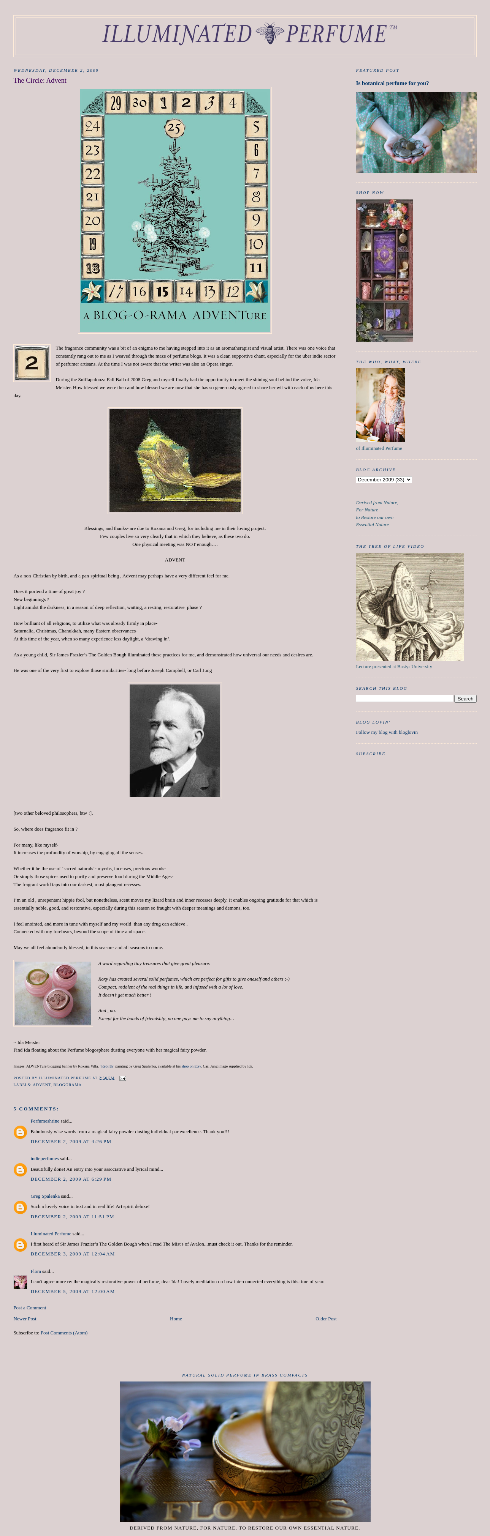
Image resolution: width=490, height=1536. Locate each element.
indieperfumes (44, 1158)
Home (176, 1319)
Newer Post (24, 1319)
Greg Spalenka (45, 1196)
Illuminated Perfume (50, 1233)
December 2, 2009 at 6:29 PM (70, 1179)
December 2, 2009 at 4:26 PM (70, 1141)
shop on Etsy (191, 1066)
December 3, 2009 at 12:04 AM (72, 1254)
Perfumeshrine (44, 1121)
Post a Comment (29, 1307)
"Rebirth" (107, 1066)
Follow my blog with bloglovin (387, 732)
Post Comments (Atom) (64, 1333)
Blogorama (68, 1085)
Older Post (326, 1319)
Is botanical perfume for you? (392, 83)
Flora (35, 1271)
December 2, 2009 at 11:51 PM (72, 1216)
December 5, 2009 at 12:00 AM (72, 1291)
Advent (42, 1085)
